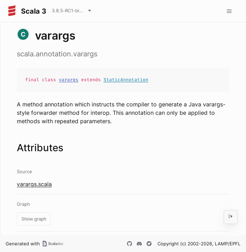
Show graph (33, 219)
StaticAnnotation (126, 80)
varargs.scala (34, 184)
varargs (68, 80)
